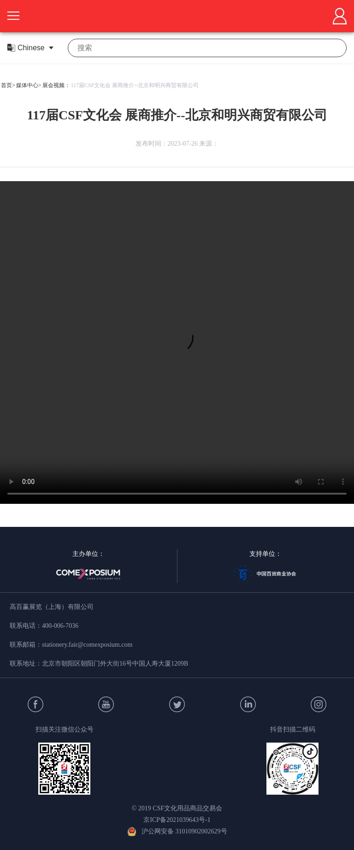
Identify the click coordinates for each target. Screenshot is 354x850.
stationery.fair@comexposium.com (87, 644)
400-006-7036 (60, 625)
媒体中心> (28, 85)
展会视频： (56, 85)
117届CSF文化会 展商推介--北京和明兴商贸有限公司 (135, 85)
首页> (8, 85)
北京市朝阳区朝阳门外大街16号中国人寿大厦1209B (115, 663)
